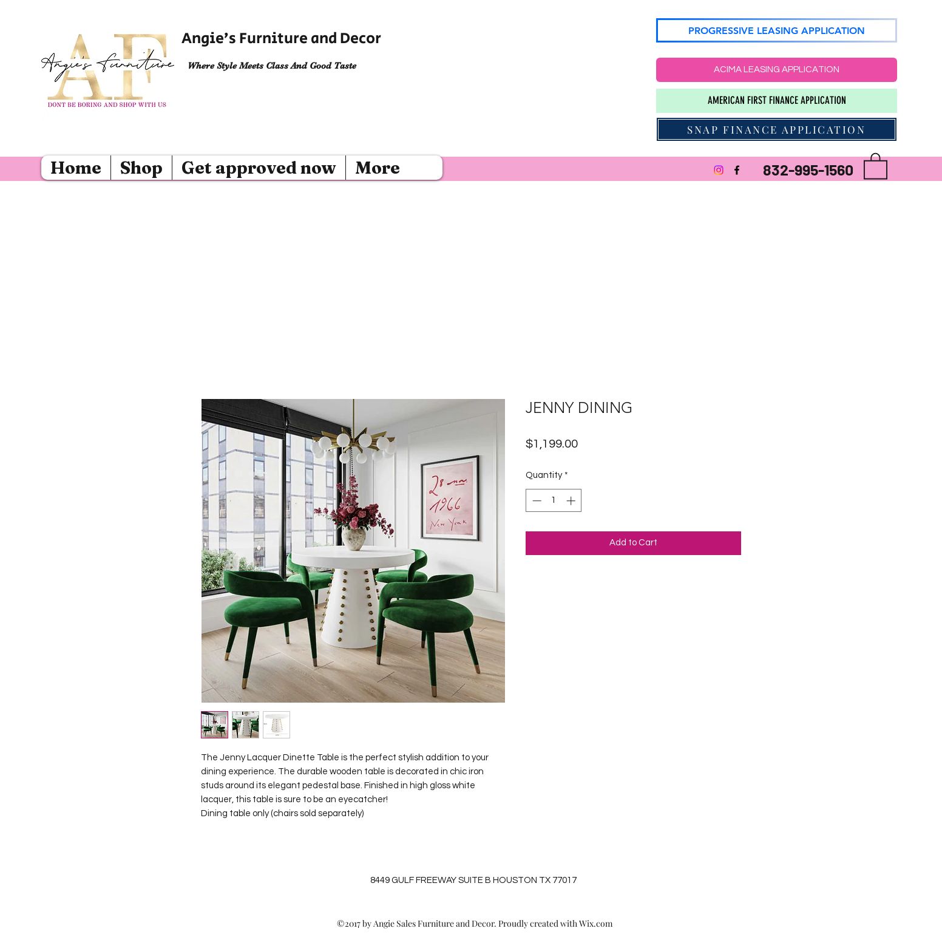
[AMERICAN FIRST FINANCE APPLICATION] (776, 101)
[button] (875, 165)
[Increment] (572, 500)
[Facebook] (737, 170)
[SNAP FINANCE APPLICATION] (776, 129)
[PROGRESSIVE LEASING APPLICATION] (776, 30)
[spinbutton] (554, 500)
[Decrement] (535, 500)
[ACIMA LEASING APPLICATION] (776, 70)
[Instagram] (719, 170)
